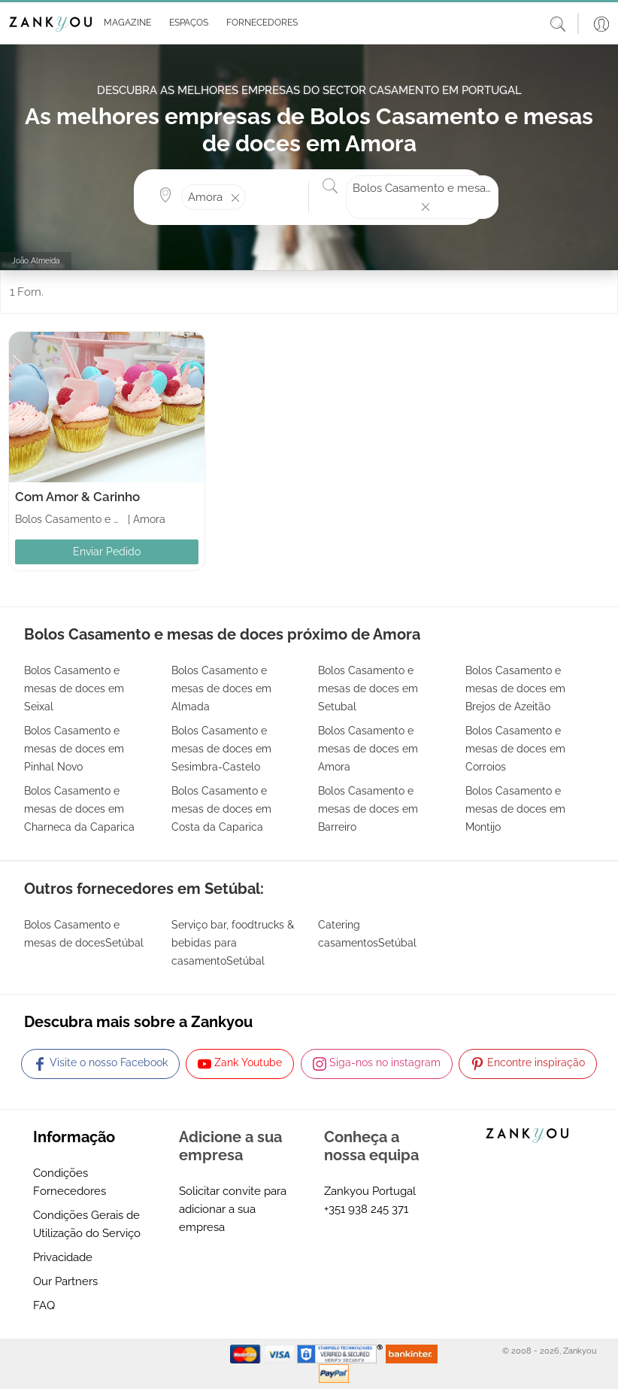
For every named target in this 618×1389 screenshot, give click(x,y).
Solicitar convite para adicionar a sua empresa (232, 1209)
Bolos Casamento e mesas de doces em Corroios (515, 749)
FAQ (44, 1305)
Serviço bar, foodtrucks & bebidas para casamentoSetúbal (232, 943)
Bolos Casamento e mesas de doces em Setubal (368, 688)
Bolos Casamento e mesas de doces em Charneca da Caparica (79, 809)
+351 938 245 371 (366, 1209)
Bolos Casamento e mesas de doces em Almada (221, 688)
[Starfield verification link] (341, 1353)
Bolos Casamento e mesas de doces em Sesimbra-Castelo (221, 749)
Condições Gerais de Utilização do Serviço (87, 1224)
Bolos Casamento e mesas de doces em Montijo (515, 809)
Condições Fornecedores (69, 1182)
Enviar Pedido (107, 552)
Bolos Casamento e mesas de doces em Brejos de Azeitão (515, 688)
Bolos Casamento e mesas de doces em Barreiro (368, 809)
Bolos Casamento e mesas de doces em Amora (368, 749)
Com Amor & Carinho (77, 496)
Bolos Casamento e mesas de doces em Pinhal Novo (74, 749)
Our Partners (65, 1281)
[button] (124, 23)
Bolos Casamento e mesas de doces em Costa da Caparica (221, 809)
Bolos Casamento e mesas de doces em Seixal (74, 688)
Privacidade (62, 1257)
